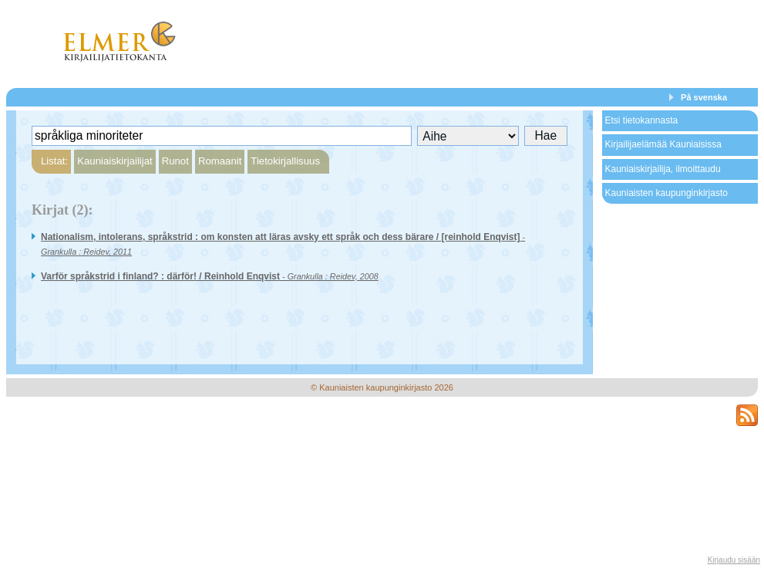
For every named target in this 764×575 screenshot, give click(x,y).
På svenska (704, 97)
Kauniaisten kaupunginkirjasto (666, 193)
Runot (175, 161)
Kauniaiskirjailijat (114, 161)
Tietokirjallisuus (285, 161)
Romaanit (219, 161)
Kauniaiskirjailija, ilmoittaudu (663, 169)
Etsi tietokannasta (641, 120)
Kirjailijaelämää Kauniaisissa (663, 144)
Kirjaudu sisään (734, 560)
